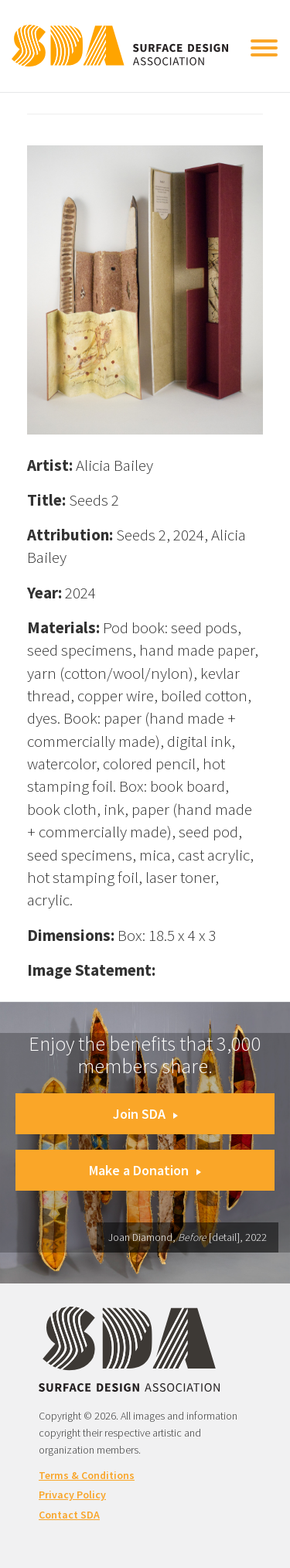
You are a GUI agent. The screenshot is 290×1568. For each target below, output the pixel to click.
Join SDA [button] (145, 1114)
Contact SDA (69, 1515)
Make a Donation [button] (145, 1170)
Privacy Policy (72, 1495)
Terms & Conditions (87, 1475)
